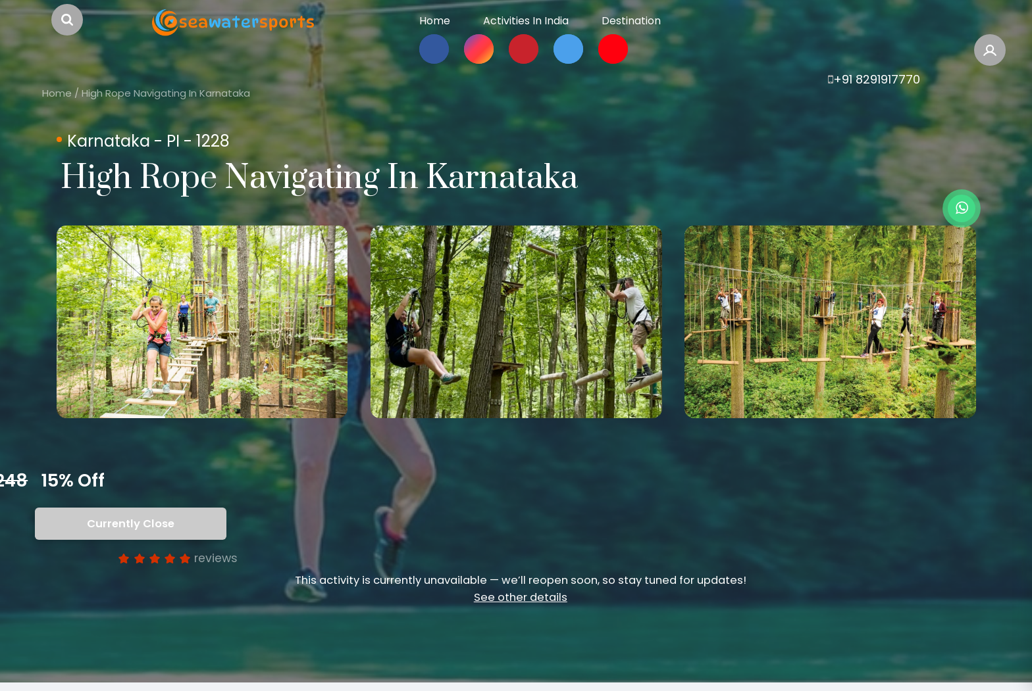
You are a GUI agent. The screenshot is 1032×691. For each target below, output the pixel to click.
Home (57, 93)
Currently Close (132, 523)
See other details (520, 597)
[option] (202, 322)
